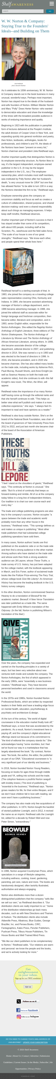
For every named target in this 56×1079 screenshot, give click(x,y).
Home (8, 1056)
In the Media (33, 1062)
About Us (17, 1056)
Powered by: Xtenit (28, 1076)
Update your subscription (35, 1042)
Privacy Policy (34, 1069)
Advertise (34, 1056)
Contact (25, 1056)
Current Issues (20, 1062)
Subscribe (44, 1062)
